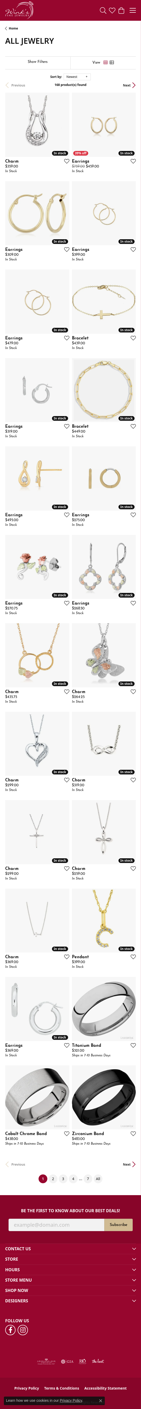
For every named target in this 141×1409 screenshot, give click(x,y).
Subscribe (118, 1225)
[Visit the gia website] (67, 1362)
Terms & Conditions (61, 1388)
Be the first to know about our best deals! (70, 1210)
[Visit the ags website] (46, 1362)
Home (13, 28)
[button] (103, 10)
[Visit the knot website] (98, 1362)
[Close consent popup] (100, 1400)
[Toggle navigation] (132, 10)
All (98, 1178)
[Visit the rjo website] (82, 1362)
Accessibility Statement (105, 1388)
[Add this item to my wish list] (65, 161)
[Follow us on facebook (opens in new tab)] (10, 1330)
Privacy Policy (26, 1388)
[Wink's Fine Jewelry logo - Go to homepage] (19, 10)
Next (127, 85)
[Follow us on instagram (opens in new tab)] (23, 1330)
